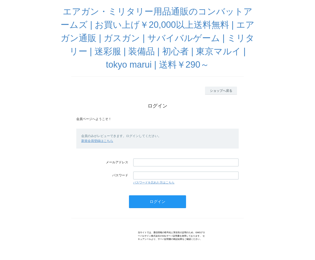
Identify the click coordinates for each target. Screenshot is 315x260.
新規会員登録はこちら (97, 141)
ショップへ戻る (221, 90)
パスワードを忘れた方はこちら (153, 182)
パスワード (120, 175)
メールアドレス (117, 162)
